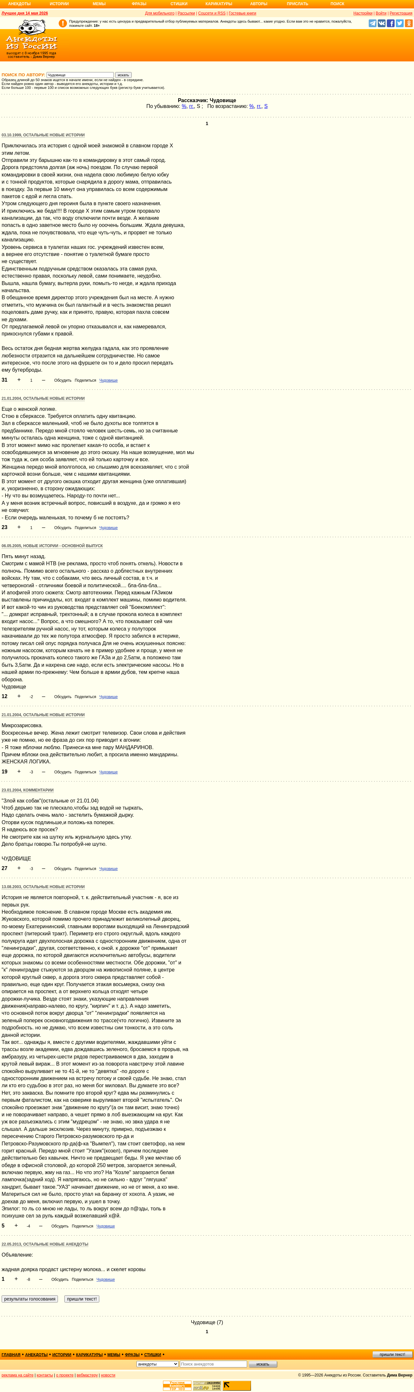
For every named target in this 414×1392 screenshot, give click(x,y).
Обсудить (62, 380)
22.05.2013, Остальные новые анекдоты (45, 1244)
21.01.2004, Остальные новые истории (43, 398)
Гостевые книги (242, 13)
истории (61, 1355)
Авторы (258, 4)
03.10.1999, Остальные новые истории (43, 135)
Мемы (99, 4)
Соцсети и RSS (212, 13)
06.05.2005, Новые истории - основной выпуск (52, 546)
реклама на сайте (18, 1375)
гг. (191, 106)
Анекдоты (19, 4)
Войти (381, 13)
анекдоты (36, 1355)
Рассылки (186, 13)
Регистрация (401, 13)
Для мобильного (160, 13)
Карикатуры (218, 4)
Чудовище (108, 380)
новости (108, 1375)
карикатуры (89, 1355)
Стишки (178, 4)
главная (11, 1355)
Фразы (139, 4)
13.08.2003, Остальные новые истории (43, 887)
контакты (45, 1375)
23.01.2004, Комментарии (28, 790)
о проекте (65, 1375)
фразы (132, 1355)
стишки (152, 1355)
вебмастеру (87, 1375)
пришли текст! (392, 1354)
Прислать (297, 4)
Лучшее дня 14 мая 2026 (25, 13)
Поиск (337, 4)
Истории (59, 4)
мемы (113, 1355)
